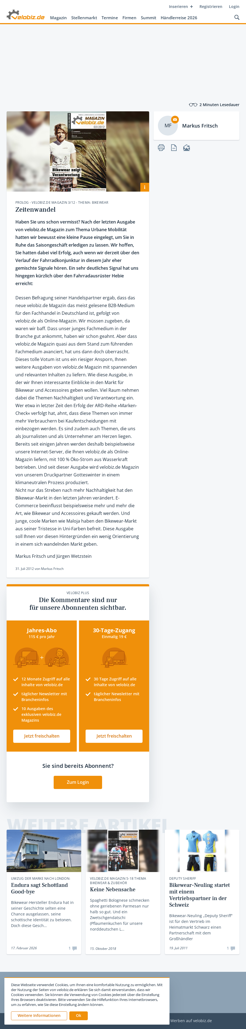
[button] (78, 1015)
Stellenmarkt (84, 17)
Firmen (129, 17)
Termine (110, 17)
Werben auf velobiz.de (191, 1021)
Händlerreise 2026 (179, 17)
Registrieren (210, 6)
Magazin (58, 17)
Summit (148, 17)
